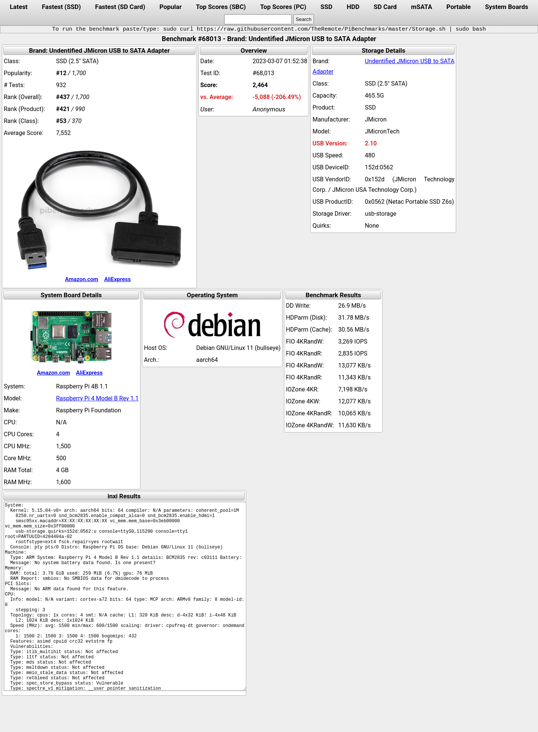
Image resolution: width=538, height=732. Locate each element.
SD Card (385, 6)
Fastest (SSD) (61, 6)
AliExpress (117, 279)
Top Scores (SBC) (221, 6)
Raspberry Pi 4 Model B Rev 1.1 (97, 398)
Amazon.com (81, 279)
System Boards (506, 6)
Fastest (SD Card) (120, 6)
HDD (353, 6)
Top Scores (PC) (283, 6)
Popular (171, 6)
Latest (19, 6)
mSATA (421, 6)
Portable (458, 6)
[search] (258, 19)
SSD (327, 6)
